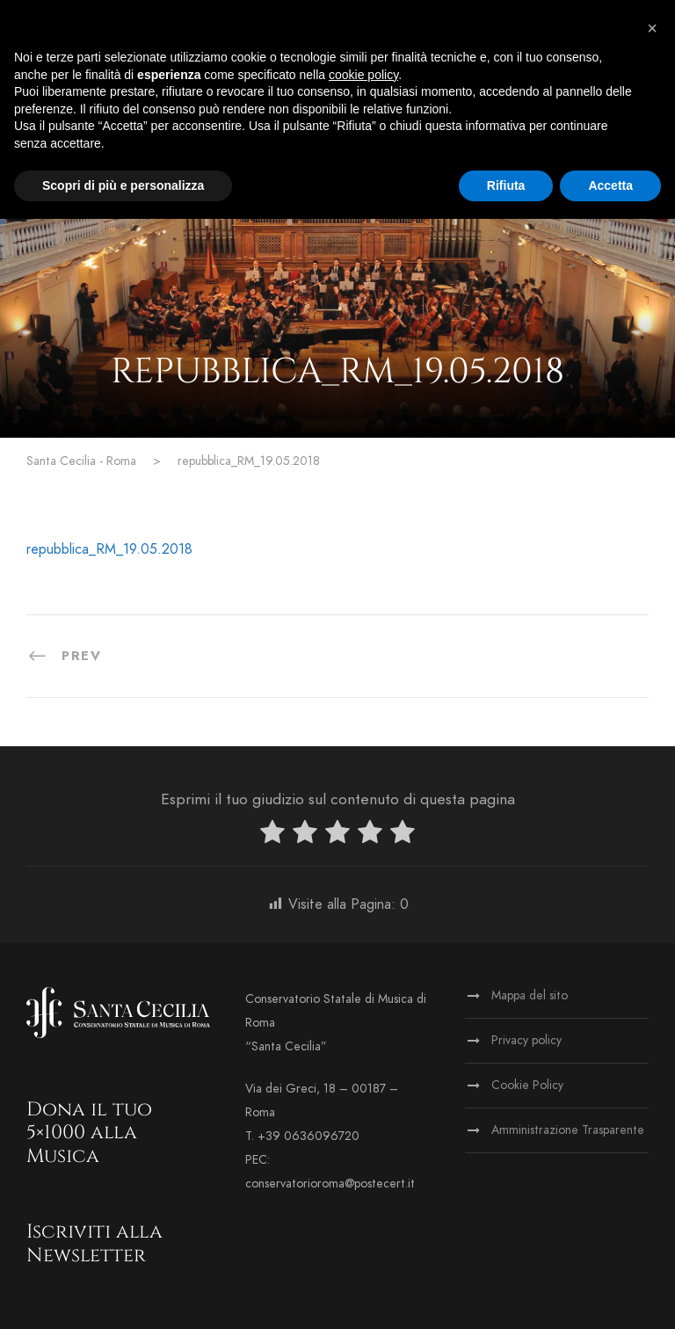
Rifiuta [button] (506, 185)
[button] (652, 28)
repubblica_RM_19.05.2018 (109, 549)
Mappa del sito (529, 995)
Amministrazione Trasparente (567, 1130)
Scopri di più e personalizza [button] (123, 185)
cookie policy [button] (363, 75)
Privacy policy (526, 1040)
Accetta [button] (610, 185)
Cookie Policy (527, 1085)
